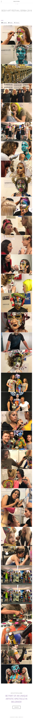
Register (17, 707)
